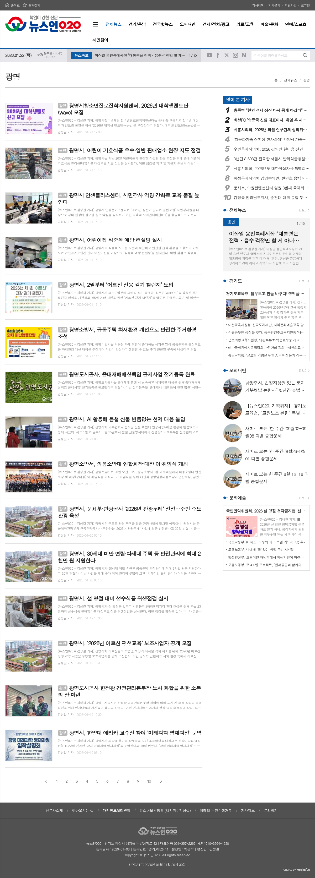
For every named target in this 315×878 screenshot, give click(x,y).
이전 (46, 781)
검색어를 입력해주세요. (271, 55)
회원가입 (290, 5)
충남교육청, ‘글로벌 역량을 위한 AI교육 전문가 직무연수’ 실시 (267, 355)
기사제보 (258, 5)
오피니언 (237, 370)
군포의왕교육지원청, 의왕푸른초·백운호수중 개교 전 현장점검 (267, 339)
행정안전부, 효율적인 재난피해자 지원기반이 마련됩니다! (267, 557)
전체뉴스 (290, 80)
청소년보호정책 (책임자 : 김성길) (165, 810)
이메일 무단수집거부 (216, 810)
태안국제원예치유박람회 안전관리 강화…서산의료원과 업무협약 (267, 347)
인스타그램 (235, 55)
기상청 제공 (50, 56)
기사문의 (274, 5)
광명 (306, 80)
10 (149, 781)
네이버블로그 (244, 55)
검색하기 (305, 55)
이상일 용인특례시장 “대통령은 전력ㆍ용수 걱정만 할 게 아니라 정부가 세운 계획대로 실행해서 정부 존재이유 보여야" (140, 55)
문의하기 (271, 810)
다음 (161, 781)
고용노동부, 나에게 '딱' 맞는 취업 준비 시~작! (261, 549)
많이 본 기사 (237, 99)
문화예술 (237, 498)
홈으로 (15, 5)
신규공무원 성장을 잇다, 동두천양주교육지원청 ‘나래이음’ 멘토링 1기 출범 (267, 332)
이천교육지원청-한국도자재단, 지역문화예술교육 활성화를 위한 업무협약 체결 (267, 324)
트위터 (227, 55)
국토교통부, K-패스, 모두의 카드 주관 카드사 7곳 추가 (267, 541)
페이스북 (218, 55)
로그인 (305, 5)
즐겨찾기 (34, 5)
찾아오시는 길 (83, 810)
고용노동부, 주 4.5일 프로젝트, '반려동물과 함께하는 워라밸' (267, 564)
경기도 (235, 281)
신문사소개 (54, 810)
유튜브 (209, 55)
